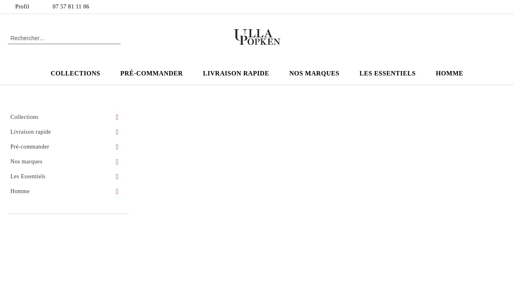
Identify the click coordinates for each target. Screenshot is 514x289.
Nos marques (314, 73)
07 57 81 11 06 (71, 7)
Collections (75, 73)
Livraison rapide (236, 73)
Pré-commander (151, 73)
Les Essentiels (387, 73)
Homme (449, 73)
